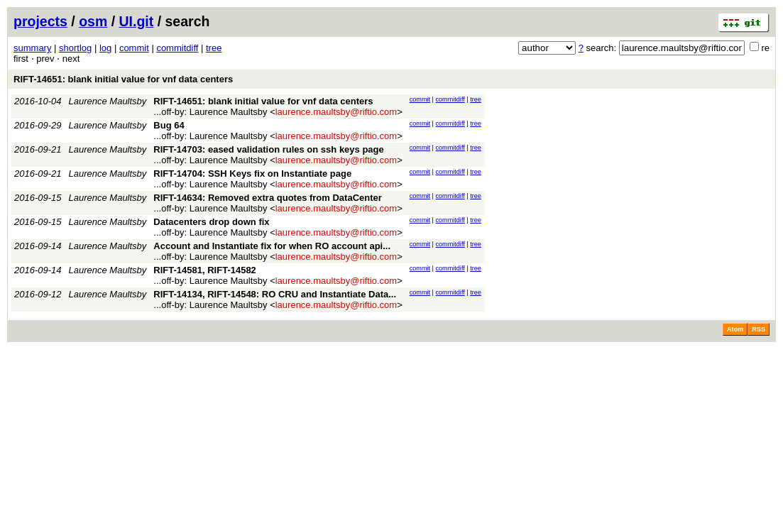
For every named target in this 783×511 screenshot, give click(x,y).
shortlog (75, 48)
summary (32, 48)
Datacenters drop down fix (211, 221)
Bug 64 (168, 125)
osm (93, 21)
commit (134, 48)
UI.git (136, 21)
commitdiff (177, 48)
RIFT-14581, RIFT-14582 (204, 270)
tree (213, 48)
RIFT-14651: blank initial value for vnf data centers (123, 79)
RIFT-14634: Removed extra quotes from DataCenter (267, 197)
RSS (758, 329)
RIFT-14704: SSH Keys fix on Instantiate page (252, 173)
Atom (735, 329)
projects (40, 21)
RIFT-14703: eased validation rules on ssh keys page (268, 149)
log (105, 48)
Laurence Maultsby (108, 101)
